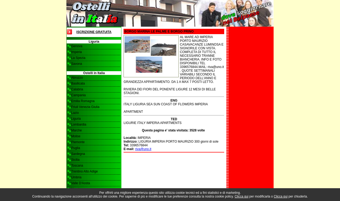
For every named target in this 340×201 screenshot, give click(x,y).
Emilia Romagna (83, 101)
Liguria (76, 118)
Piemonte (78, 142)
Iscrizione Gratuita (94, 32)
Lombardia (78, 124)
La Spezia (78, 58)
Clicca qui (241, 196)
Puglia (75, 148)
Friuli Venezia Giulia (85, 107)
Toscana (77, 165)
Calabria (77, 89)
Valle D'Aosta (80, 183)
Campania (78, 95)
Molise (75, 136)
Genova (76, 46)
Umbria (76, 177)
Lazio (75, 113)
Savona (76, 64)
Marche (76, 130)
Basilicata (78, 83)
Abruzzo (77, 77)
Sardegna (78, 154)
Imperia (76, 52)
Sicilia (75, 160)
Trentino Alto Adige (84, 171)
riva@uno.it (143, 149)
